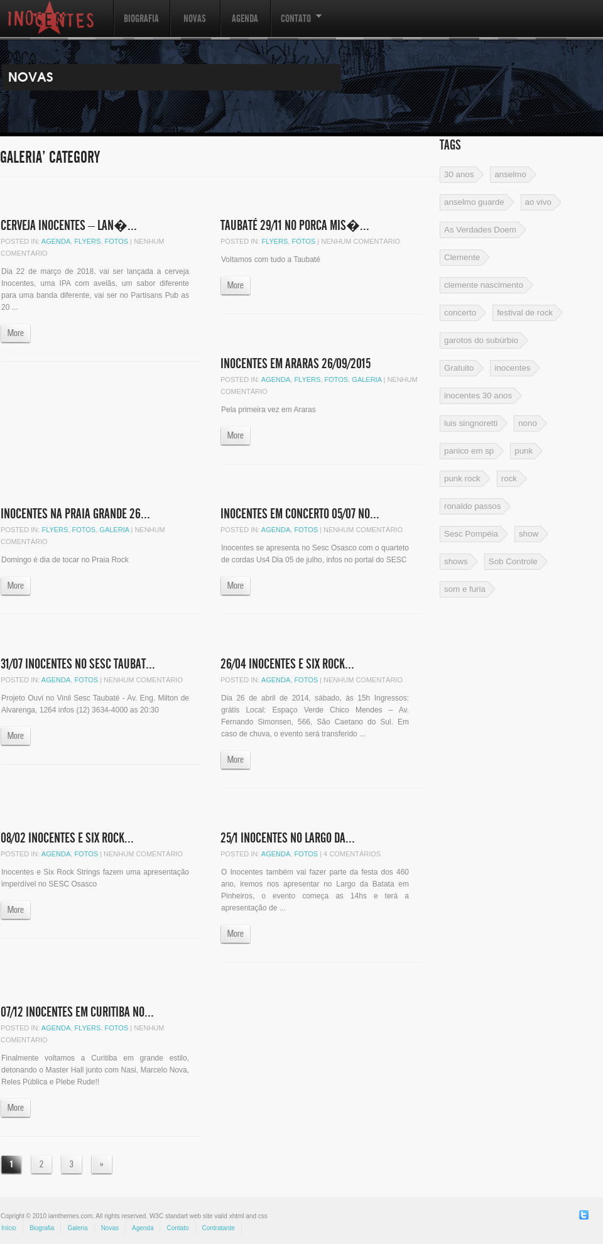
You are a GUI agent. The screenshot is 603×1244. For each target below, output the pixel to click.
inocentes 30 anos (478, 395)
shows (456, 561)
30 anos (459, 174)
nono (527, 423)
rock (509, 478)
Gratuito (459, 368)
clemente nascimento (483, 285)
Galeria (366, 379)
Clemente (462, 257)
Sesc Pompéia (471, 533)
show (528, 533)
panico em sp (469, 451)
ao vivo (538, 202)
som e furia (465, 589)
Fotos (117, 241)
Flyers (87, 241)
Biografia (141, 19)
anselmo (510, 174)
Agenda (245, 19)
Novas (194, 19)
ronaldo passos (472, 506)
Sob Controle (513, 561)
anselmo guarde (474, 202)
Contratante (218, 1228)
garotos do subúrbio (481, 340)
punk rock (462, 478)
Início (8, 1228)
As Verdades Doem (480, 229)
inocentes (512, 368)
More (13, 334)
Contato (296, 25)
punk (523, 451)
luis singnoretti (470, 423)
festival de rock (525, 312)
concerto (460, 312)
